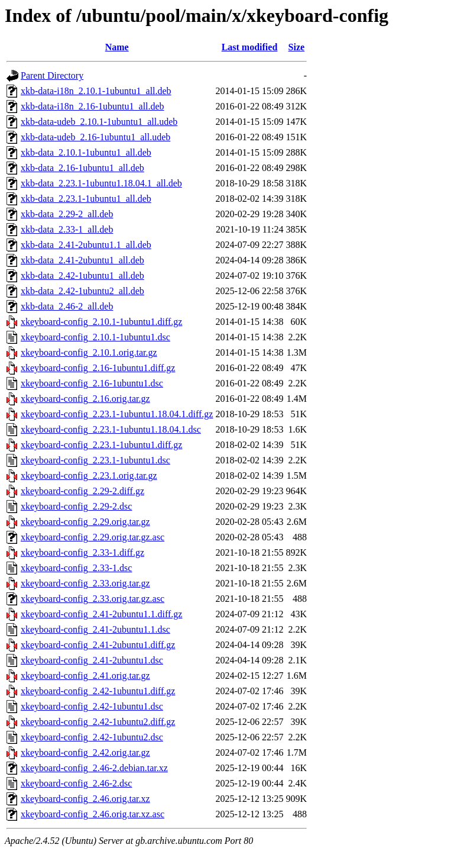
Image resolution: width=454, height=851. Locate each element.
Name (117, 47)
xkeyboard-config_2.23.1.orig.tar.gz (89, 475)
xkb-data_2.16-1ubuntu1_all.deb (82, 168)
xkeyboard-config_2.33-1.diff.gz (82, 552)
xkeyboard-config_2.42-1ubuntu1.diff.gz (98, 691)
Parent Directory (52, 75)
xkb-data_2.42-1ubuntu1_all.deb (82, 275)
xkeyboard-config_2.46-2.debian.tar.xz (94, 768)
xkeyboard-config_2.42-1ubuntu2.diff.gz (98, 722)
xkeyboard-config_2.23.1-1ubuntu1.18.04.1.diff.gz (117, 414)
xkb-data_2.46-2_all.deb (67, 306)
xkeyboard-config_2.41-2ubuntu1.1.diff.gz (101, 614)
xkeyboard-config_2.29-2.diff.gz (82, 491)
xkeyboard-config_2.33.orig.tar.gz (85, 583)
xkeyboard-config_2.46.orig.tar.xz (85, 799)
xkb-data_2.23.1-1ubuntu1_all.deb (86, 199)
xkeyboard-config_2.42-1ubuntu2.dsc (92, 737)
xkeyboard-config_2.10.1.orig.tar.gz (89, 352)
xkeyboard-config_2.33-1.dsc (76, 568)
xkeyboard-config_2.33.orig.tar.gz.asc (92, 599)
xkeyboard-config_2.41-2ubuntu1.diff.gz (98, 645)
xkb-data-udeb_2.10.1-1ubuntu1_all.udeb (99, 122)
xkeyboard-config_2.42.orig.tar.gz (85, 752)
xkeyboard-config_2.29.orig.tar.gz (85, 522)
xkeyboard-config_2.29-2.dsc (76, 506)
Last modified (250, 47)
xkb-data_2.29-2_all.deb (67, 214)
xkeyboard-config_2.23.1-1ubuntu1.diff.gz (101, 445)
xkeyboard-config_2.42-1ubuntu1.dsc (92, 706)
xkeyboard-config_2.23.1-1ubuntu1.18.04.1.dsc (111, 429)
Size (296, 47)
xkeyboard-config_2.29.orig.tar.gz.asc (92, 537)
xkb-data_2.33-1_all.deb (67, 229)
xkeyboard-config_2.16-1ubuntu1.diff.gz (98, 368)
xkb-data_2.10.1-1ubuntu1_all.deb (86, 152)
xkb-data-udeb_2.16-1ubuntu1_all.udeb (95, 137)
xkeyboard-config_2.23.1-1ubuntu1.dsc (95, 460)
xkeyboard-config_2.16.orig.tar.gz (85, 399)
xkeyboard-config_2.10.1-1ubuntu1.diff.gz (101, 322)
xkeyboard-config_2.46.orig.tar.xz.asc (92, 814)
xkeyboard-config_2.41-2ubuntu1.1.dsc (95, 629)
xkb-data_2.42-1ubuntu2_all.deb (82, 291)
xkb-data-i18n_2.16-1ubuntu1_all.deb (92, 106)
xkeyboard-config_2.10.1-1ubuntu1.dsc (95, 337)
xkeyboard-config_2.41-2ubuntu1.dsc (92, 660)
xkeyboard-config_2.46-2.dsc (76, 783)
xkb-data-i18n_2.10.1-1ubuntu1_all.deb (96, 91)
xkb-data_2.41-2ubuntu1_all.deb (82, 260)
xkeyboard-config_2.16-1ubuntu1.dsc (92, 383)
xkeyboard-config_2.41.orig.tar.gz (85, 676)
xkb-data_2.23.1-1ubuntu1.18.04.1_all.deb (101, 183)
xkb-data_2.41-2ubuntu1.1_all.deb (86, 245)
